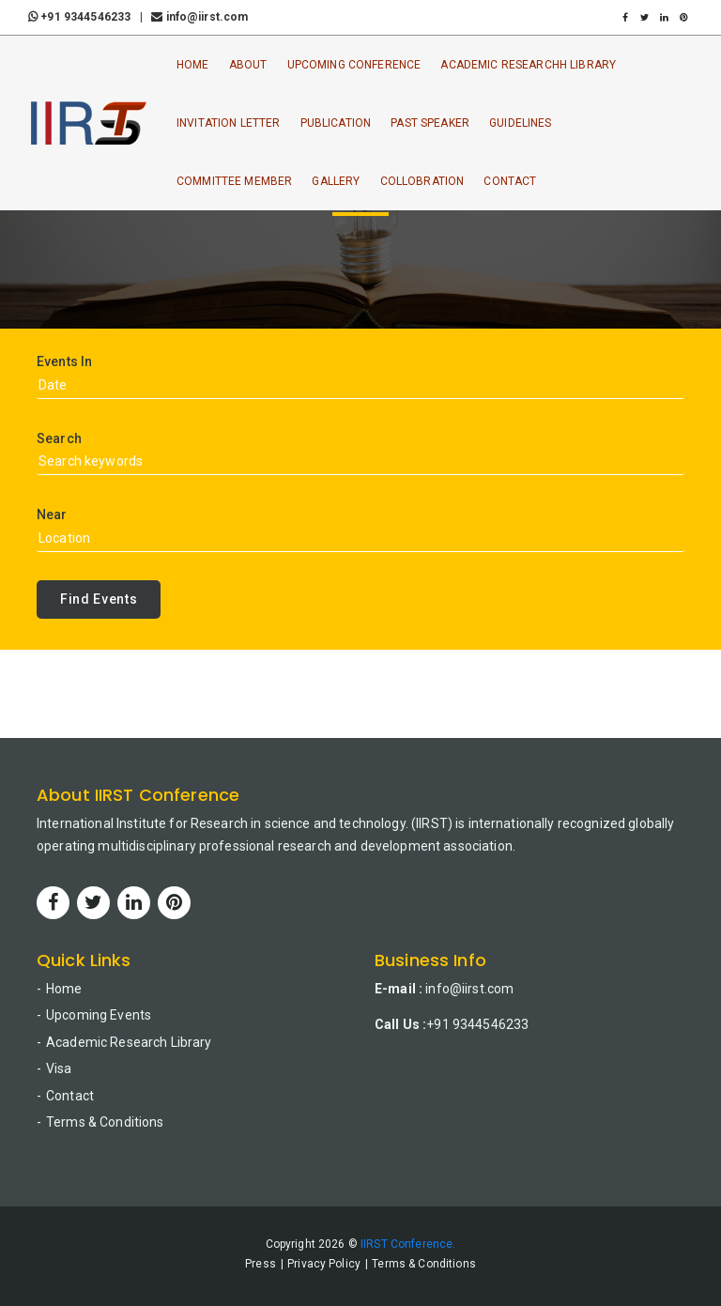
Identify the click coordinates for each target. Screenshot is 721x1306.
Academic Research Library (129, 1042)
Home (192, 64)
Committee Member (234, 181)
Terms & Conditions (105, 1121)
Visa (59, 1068)
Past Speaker (430, 123)
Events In (64, 361)
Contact (509, 181)
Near (52, 514)
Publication (336, 123)
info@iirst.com (199, 16)
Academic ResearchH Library (528, 64)
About (248, 64)
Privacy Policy (323, 1263)
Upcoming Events (98, 1014)
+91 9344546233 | (88, 16)
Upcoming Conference (354, 64)
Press (260, 1263)
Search (59, 438)
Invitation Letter (228, 123)
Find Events (98, 599)
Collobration (422, 181)
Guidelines (520, 123)
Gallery (336, 181)
